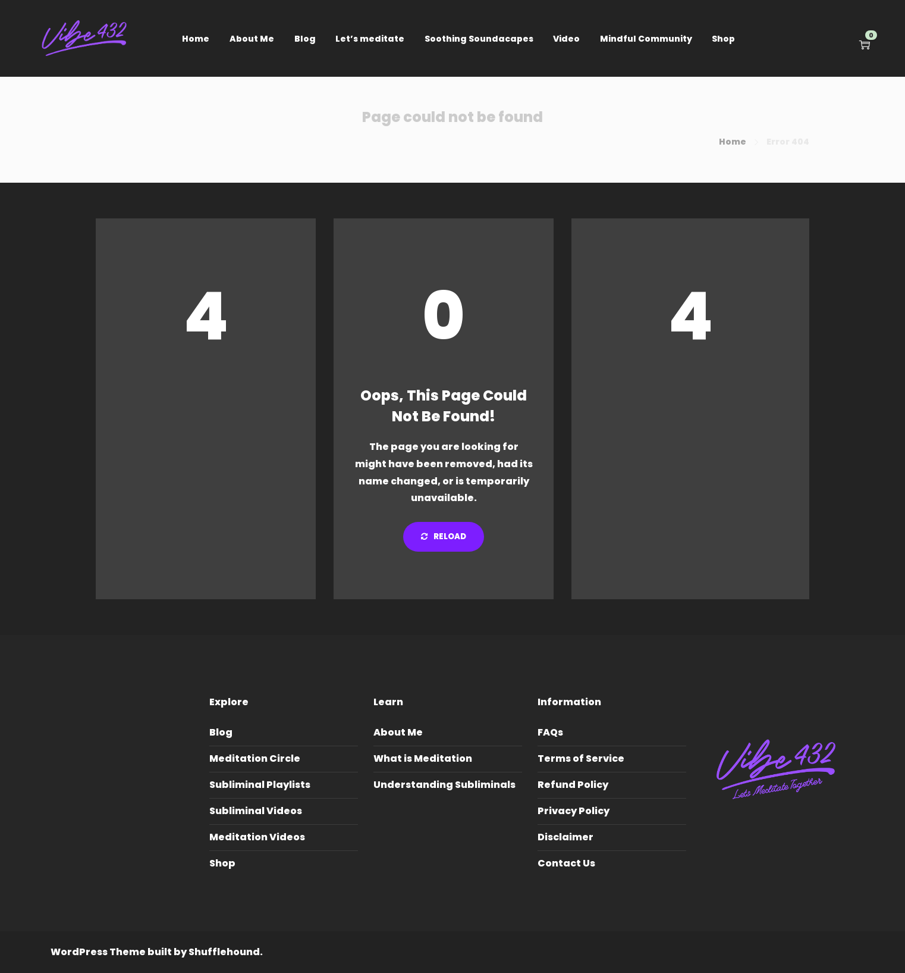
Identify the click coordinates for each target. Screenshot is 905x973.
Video (566, 39)
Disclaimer (565, 837)
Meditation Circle (254, 758)
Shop (723, 39)
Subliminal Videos (255, 811)
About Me (252, 39)
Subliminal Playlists (259, 784)
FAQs (550, 732)
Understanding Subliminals (444, 784)
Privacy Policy (573, 811)
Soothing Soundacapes (479, 39)
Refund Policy (573, 784)
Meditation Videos (257, 837)
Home (195, 39)
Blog (305, 39)
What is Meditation (422, 758)
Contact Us (566, 863)
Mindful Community (646, 39)
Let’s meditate (369, 39)
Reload (443, 536)
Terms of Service (581, 758)
